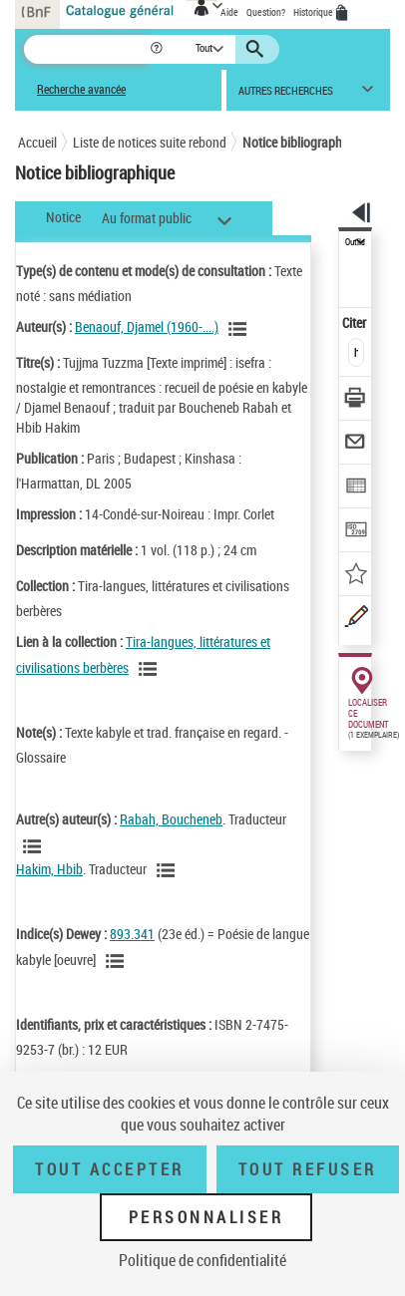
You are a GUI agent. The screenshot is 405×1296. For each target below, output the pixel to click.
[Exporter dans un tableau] (355, 488)
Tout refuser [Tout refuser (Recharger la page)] (307, 1169)
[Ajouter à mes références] (355, 575)
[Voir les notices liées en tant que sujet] (118, 961)
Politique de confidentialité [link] (202, 1260)
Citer (355, 322)
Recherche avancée (81, 89)
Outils (355, 242)
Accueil (37, 142)
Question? (265, 12)
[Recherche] (86, 49)
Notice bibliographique (303, 142)
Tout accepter (110, 1169)
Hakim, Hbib (49, 868)
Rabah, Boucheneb (171, 819)
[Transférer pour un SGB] (355, 531)
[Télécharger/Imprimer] (355, 400)
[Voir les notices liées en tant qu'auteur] (240, 329)
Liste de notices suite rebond (149, 142)
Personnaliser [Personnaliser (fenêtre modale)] (206, 1217)
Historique (314, 12)
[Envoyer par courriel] (355, 444)
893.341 (132, 933)
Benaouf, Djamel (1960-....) (146, 326)
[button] (158, 49)
